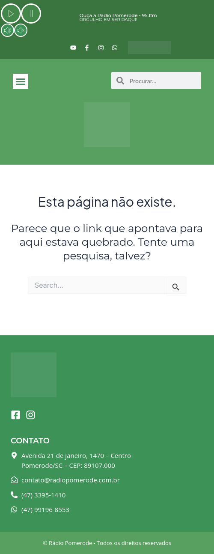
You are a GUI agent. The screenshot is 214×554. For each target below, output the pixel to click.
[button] (20, 81)
